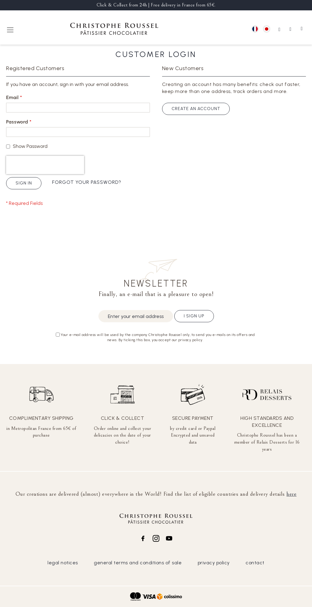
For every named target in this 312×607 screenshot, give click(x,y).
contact (255, 563)
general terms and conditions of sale (138, 563)
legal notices (63, 563)
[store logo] (114, 30)
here (291, 494)
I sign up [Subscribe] (194, 316)
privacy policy (214, 563)
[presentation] (45, 165)
